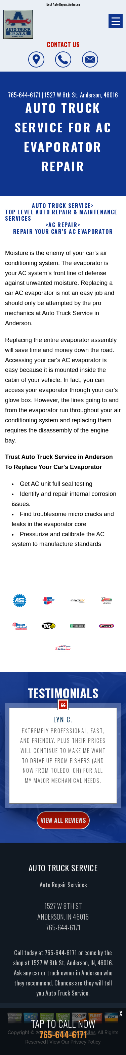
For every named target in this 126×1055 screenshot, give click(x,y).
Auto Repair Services (63, 891)
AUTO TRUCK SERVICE (61, 212)
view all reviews (63, 826)
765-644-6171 (24, 94)
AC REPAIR (62, 231)
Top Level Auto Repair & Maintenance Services (61, 222)
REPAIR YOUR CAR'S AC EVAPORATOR (63, 238)
